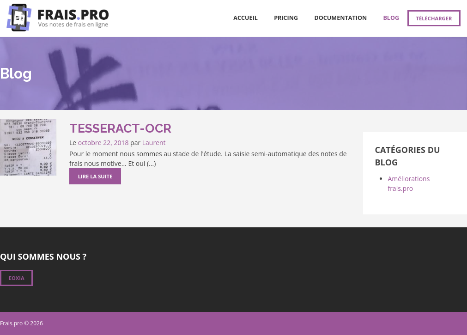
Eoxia (16, 277)
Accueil (245, 18)
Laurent (154, 142)
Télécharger (434, 18)
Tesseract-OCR (120, 128)
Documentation (340, 18)
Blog (391, 18)
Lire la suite (95, 176)
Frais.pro (11, 323)
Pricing (286, 18)
